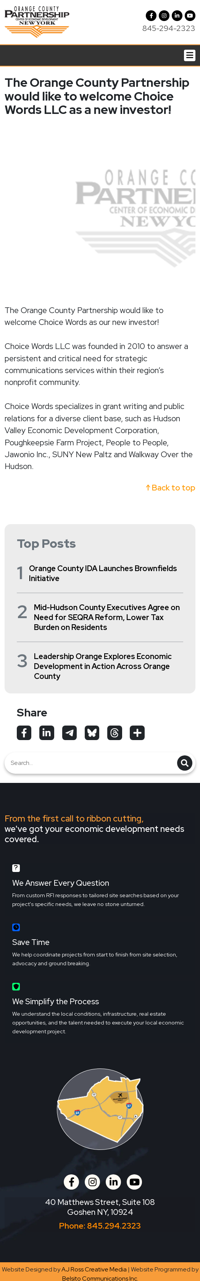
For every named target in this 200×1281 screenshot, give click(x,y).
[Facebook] (151, 15)
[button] (164, 15)
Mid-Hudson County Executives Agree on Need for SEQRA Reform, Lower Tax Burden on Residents (107, 617)
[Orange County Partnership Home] (37, 21)
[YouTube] (190, 15)
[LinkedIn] (177, 15)
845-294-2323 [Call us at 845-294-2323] (168, 28)
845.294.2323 (114, 1226)
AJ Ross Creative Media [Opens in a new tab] (94, 1269)
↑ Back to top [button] (170, 487)
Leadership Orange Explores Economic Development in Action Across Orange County (103, 666)
